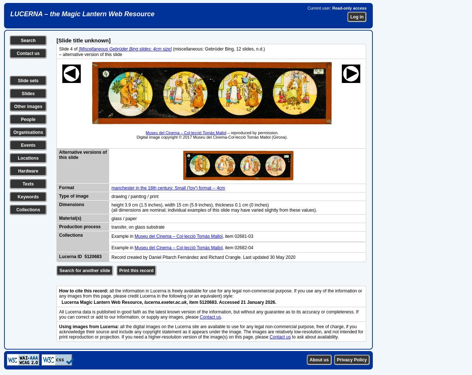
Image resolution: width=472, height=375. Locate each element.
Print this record (136, 270)
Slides (28, 93)
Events (28, 145)
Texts (28, 184)
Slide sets (28, 80)
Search (28, 40)
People (28, 119)
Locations (28, 158)
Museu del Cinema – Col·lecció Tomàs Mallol (186, 133)
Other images (28, 106)
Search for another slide (84, 270)
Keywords (28, 196)
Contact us (28, 53)
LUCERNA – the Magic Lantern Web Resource (82, 14)
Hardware (28, 171)
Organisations (28, 132)
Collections (28, 209)
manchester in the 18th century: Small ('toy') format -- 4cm (168, 188)
